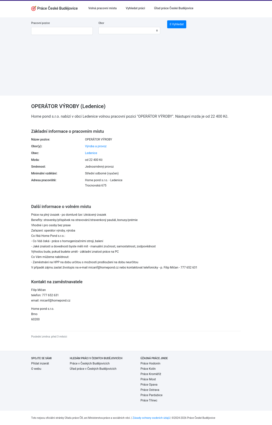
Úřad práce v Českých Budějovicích (93, 369)
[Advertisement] (136, 69)
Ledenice (91, 153)
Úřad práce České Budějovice (173, 8)
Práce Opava (149, 384)
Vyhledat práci (135, 8)
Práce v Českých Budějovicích (90, 363)
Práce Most (148, 379)
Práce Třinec (149, 400)
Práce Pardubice (151, 395)
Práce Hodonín (150, 363)
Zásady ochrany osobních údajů (151, 417)
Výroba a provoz (96, 146)
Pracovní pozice (40, 23)
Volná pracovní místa (102, 8)
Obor (101, 23)
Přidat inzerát (40, 363)
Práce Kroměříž (151, 374)
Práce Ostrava (150, 390)
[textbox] (106, 30)
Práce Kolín (148, 369)
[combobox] (129, 30)
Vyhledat (177, 24)
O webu (36, 369)
